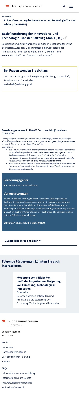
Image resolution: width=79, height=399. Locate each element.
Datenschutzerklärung (14, 352)
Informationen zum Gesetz (16, 377)
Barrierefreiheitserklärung (16, 356)
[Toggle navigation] (71, 6)
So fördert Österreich (13, 387)
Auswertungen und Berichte (17, 382)
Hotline (6, 361)
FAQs (4, 368)
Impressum (8, 347)
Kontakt (6, 342)
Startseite (7, 16)
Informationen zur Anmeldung (18, 373)
